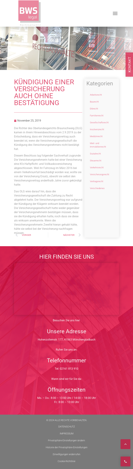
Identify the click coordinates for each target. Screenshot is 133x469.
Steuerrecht (95, 160)
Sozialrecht (95, 153)
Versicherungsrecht (99, 174)
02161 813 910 (69, 368)
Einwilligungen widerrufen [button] (66, 454)
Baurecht (94, 101)
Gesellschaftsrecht (99, 122)
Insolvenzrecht (97, 129)
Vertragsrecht (96, 181)
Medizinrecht (96, 136)
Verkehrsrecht (97, 167)
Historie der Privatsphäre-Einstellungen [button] (66, 447)
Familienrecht (96, 115)
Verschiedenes (97, 188)
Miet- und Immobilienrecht (98, 145)
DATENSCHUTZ (66, 426)
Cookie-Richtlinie (66, 461)
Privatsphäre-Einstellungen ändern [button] (66, 440)
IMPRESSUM (66, 433)
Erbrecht (94, 108)
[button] (115, 13)
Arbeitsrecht (96, 94)
